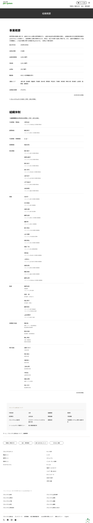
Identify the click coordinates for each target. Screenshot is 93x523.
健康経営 (50, 420)
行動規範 (69, 416)
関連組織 (50, 416)
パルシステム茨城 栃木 (8, 507)
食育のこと (6, 458)
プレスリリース (18, 516)
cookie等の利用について (47, 516)
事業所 (69, 413)
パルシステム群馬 (50, 498)
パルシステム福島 (50, 501)
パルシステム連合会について (16, 407)
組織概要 (50, 413)
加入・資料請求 (85, 6)
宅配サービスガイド (51, 468)
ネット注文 (82, 3)
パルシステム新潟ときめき (52, 507)
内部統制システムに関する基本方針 (75, 421)
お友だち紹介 (49, 478)
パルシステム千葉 (7, 501)
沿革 (29, 413)
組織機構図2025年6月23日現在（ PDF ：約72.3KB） (24, 118)
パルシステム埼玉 (7, 504)
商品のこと (6, 455)
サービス (48, 464)
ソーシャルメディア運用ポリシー (17, 425)
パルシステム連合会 (8, 516)
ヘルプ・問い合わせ (51, 471)
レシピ (48, 455)
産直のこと (6, 461)
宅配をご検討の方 (75, 6)
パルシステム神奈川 (8, 498)
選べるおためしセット (41, 443)
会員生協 (30, 416)
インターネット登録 (51, 461)
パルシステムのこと (8, 451)
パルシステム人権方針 (14, 420)
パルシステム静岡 (50, 504)
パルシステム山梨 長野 (52, 494)
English (67, 516)
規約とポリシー (59, 516)
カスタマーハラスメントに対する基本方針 (36, 421)
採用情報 (26, 516)
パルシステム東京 (7, 494)
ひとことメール (50, 474)
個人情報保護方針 (32, 425)
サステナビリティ (7, 464)
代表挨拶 (11, 413)
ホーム (4, 433)
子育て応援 (49, 481)
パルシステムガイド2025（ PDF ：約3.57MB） (23, 99)
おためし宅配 (56, 443)
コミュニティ (49, 458)
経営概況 (11, 416)
